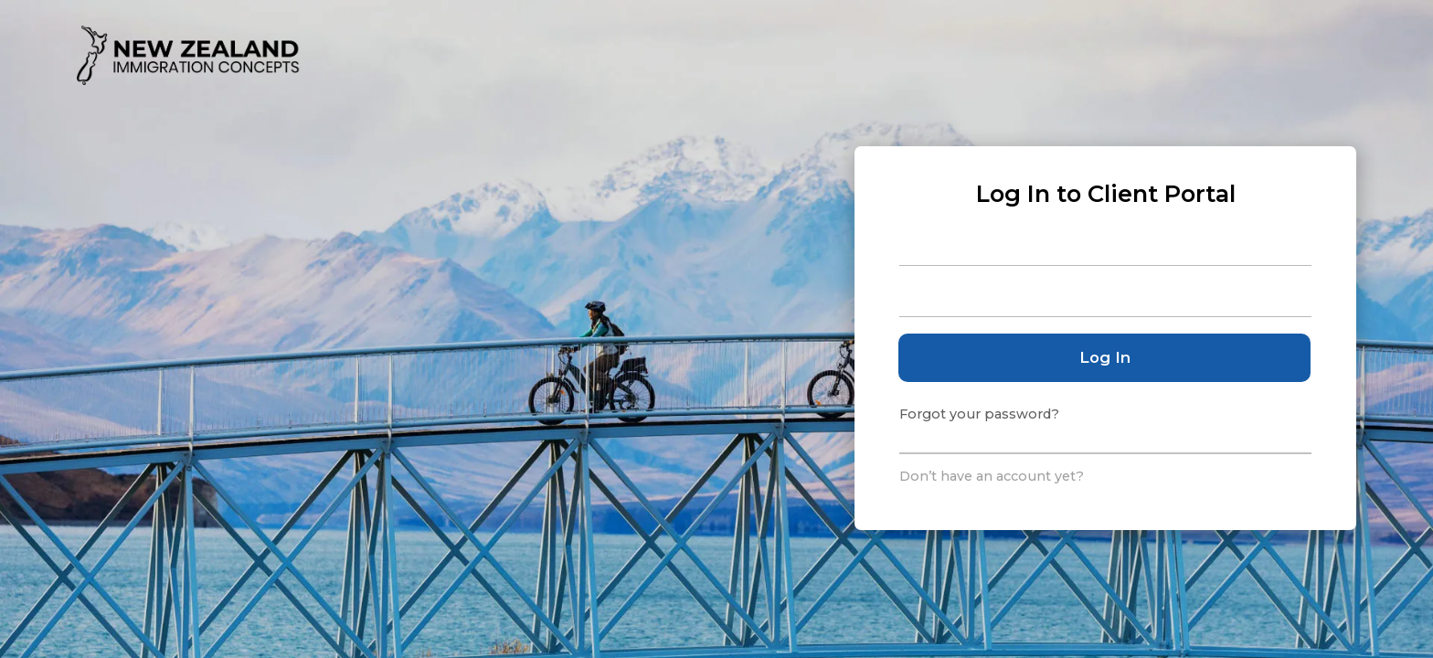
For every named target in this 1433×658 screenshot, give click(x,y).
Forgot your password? (979, 414)
